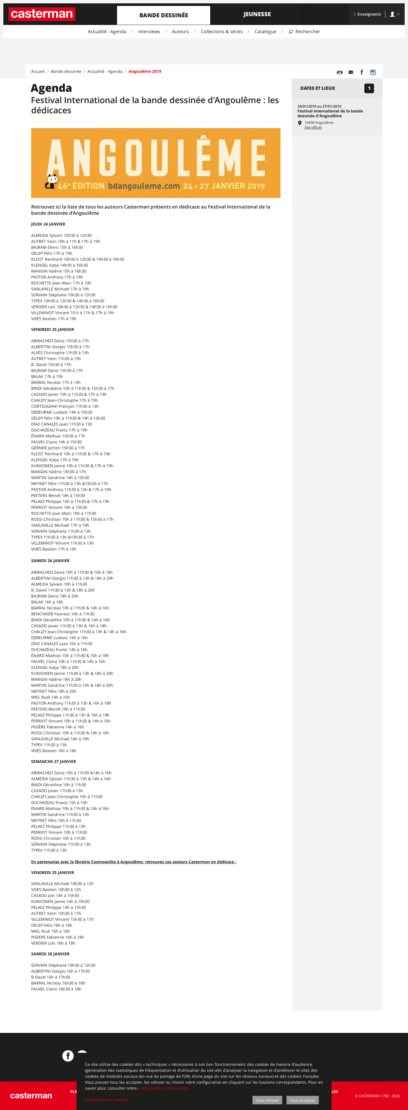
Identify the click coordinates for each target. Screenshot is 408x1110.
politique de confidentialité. (164, 1088)
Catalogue (265, 31)
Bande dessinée (163, 15)
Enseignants (367, 14)
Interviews (149, 31)
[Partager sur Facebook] (361, 72)
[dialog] (204, 1081)
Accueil (38, 71)
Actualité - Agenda (107, 31)
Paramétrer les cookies (106, 1099)
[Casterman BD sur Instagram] (372, 72)
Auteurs (180, 31)
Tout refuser (267, 1100)
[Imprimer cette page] (339, 72)
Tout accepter (303, 1100)
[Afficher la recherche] (304, 31)
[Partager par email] (350, 72)
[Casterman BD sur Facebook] (68, 1056)
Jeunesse (257, 14)
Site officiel (313, 127)
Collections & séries (222, 31)
